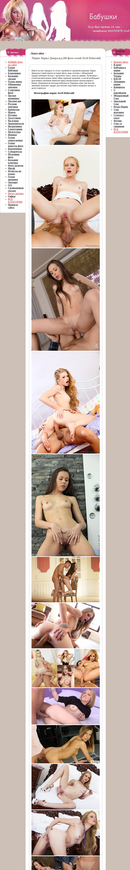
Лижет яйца (37, 53)
